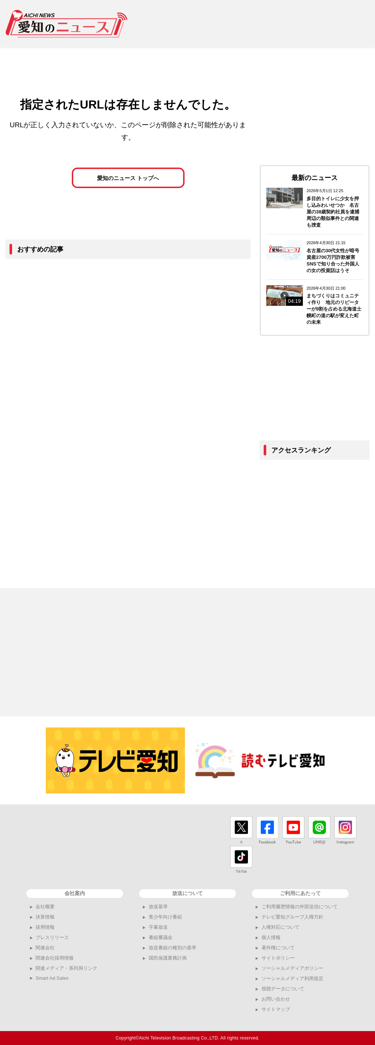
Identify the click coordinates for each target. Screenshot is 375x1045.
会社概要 (45, 906)
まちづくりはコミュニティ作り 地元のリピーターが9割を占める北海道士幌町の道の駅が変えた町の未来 (334, 309)
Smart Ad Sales (52, 978)
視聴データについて (282, 988)
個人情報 (271, 937)
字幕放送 (158, 927)
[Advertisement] (254, 23)
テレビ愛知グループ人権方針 (292, 917)
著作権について (278, 947)
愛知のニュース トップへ (128, 178)
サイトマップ (275, 1009)
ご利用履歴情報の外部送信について (299, 906)
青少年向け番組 (165, 917)
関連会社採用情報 (55, 958)
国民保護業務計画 (168, 958)
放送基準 (158, 906)
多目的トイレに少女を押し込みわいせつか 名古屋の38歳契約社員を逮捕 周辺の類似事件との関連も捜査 (335, 212)
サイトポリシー (278, 958)
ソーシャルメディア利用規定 (292, 978)
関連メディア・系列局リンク (66, 968)
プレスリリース (52, 937)
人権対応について (280, 927)
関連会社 (45, 947)
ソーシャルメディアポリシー (292, 968)
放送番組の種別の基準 (172, 947)
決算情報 (45, 917)
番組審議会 (160, 937)
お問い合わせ (275, 999)
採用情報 (45, 927)
